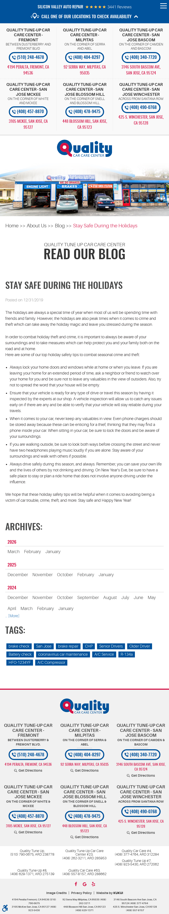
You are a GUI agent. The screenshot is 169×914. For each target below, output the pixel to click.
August (110, 597)
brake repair (68, 646)
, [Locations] (28, 70)
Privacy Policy (81, 893)
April (11, 608)
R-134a (127, 654)
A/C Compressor (51, 662)
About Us (36, 225)
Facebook (75, 884)
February (32, 551)
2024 (11, 588)
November (42, 574)
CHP (89, 646)
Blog (60, 225)
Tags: (15, 631)
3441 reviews (119, 7)
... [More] (12, 616)
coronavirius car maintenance (63, 654)
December (17, 574)
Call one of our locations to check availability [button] (86, 17)
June (138, 597)
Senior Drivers (111, 646)
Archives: (23, 527)
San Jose (43, 646)
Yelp (93, 884)
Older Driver (139, 646)
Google (84, 884)
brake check (19, 646)
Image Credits (56, 893)
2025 (11, 565)
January (53, 551)
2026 (11, 542)
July (125, 597)
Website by (109, 893)
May (152, 597)
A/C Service (104, 654)
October (65, 574)
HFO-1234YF (20, 662)
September (88, 597)
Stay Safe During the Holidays (105, 225)
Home (11, 225)
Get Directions (30, 771)
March (13, 551)
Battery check (20, 654)
